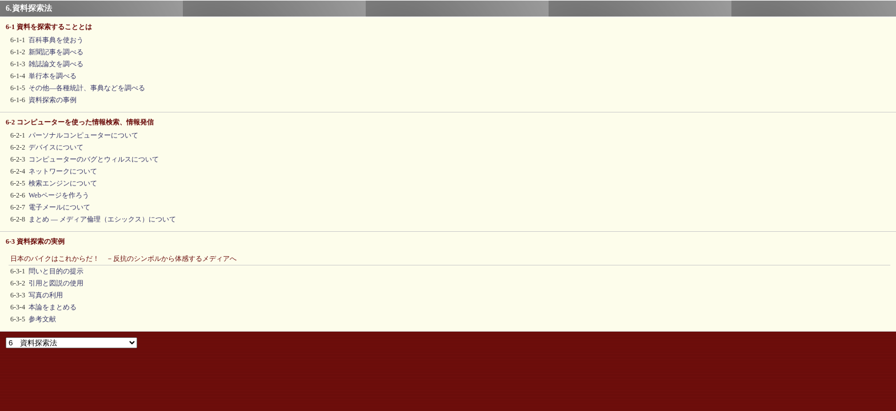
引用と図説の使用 (56, 283)
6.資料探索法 (29, 8)
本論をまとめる (53, 307)
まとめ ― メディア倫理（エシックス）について (102, 219)
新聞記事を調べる (56, 52)
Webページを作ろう (59, 195)
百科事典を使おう (56, 40)
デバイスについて (56, 147)
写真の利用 (46, 295)
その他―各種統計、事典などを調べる (87, 88)
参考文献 (42, 319)
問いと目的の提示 (56, 271)
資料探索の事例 (53, 100)
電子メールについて (59, 207)
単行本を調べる (53, 76)
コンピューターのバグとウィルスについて (94, 159)
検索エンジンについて (63, 183)
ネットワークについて (63, 171)
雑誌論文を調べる (56, 64)
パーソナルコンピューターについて (83, 135)
